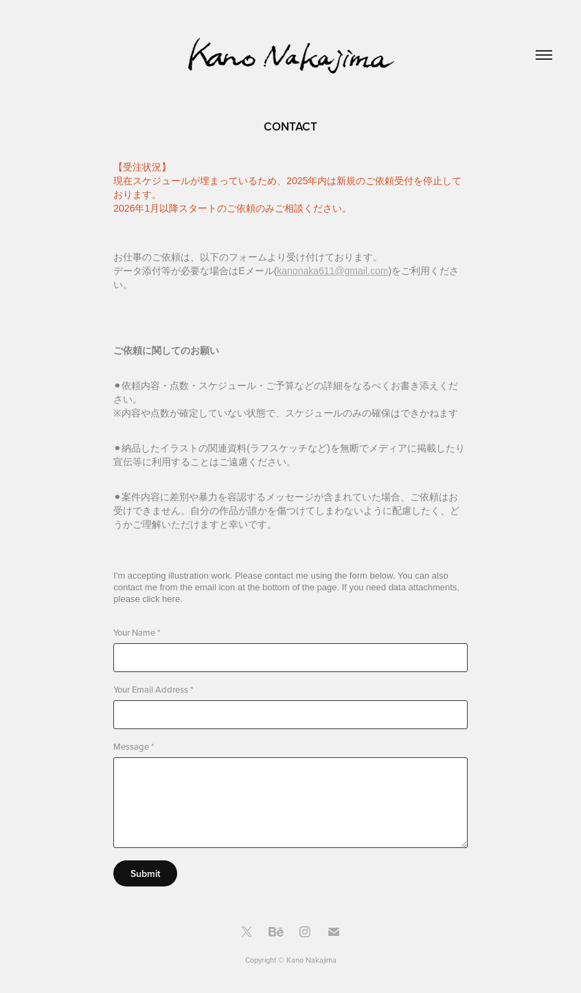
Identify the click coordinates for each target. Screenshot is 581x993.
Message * (133, 746)
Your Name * (136, 632)
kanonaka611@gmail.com (332, 270)
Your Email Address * (153, 689)
